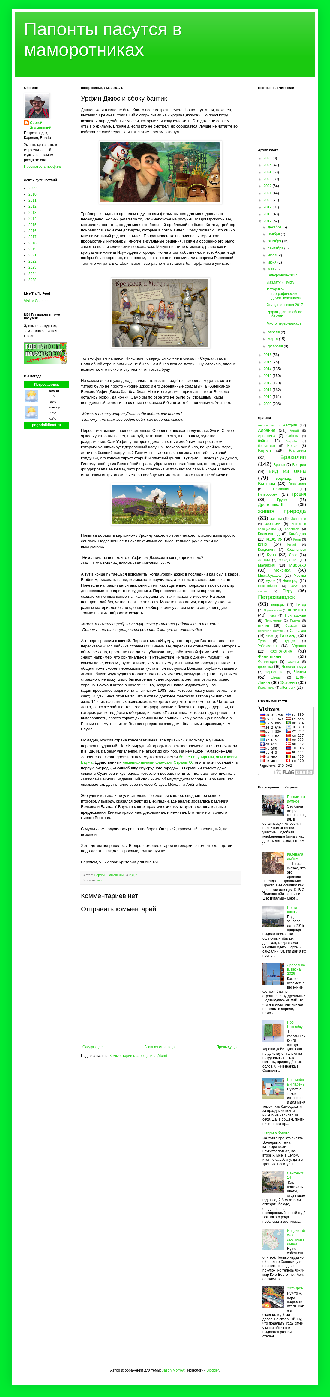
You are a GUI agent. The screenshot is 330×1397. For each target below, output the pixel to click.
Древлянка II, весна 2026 (296, 969)
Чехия (300, 671)
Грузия (282, 500)
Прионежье (273, 620)
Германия (281, 489)
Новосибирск (268, 586)
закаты (276, 519)
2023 (32, 267)
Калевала (292, 529)
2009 (32, 188)
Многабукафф (270, 575)
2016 (32, 231)
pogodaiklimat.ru (46, 425)
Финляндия (267, 661)
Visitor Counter (36, 301)
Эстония (288, 682)
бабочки (292, 436)
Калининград (269, 534)
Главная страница (160, 1047)
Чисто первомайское (284, 323)
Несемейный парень (295, 1082)
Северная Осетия (270, 630)
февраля (276, 346)
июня (273, 262)
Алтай (294, 430)
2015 (32, 225)
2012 (32, 206)
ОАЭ (294, 586)
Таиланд (288, 635)
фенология (281, 651)
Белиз (292, 446)
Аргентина (266, 436)
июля (273, 255)
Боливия (297, 450)
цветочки (265, 667)
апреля (274, 332)
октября (275, 241)
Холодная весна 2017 (285, 305)
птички (263, 625)
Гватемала (297, 484)
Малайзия (266, 565)
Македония (288, 560)
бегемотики (266, 445)
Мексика (282, 570)
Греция (299, 494)
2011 (32, 200)
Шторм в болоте (276, 1133)
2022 (32, 261)
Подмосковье (273, 610)
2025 (32, 280)
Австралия (266, 425)
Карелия (274, 539)
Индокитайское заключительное (296, 1237)
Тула (262, 641)
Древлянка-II (271, 504)
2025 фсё (295, 1288)
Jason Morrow (173, 1370)
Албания (266, 430)
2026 (268, 158)
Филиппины (269, 656)
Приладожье (295, 615)
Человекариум (294, 667)
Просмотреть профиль (43, 166)
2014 (32, 219)
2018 (32, 243)
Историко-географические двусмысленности (284, 293)
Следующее (92, 1047)
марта (273, 339)
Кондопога (266, 549)
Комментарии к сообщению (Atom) (138, 1056)
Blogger (212, 1370)
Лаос (293, 555)
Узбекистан (267, 646)
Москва (300, 575)
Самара (291, 625)
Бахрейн (291, 441)
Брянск (279, 465)
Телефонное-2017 (282, 275)
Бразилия (293, 457)
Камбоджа (297, 534)
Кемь (297, 539)
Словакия (298, 631)
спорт (269, 636)
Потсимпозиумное (296, 799)
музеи (271, 581)
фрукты (293, 661)
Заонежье (298, 518)
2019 (32, 249)
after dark (288, 687)
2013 (32, 213)
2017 (32, 237)
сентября (276, 248)
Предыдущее (227, 1047)
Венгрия (299, 465)
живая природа (282, 511)
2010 (32, 194)
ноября (274, 234)
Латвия (264, 560)
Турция (289, 641)
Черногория (274, 672)
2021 (32, 255)
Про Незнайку (295, 1024)
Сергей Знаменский (41, 125)
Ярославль (266, 687)
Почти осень (292, 910)
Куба (271, 554)
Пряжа (295, 620)
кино (100, 880)
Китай (291, 544)
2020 (268, 200)
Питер (301, 605)
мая (271, 269)
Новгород (290, 581)
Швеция (277, 677)
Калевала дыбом (295, 856)
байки (263, 441)
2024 (32, 274)
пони (272, 615)
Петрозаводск (46, 384)
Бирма (264, 450)
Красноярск (296, 549)
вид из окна (287, 471)
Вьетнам (266, 483)
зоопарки (272, 524)
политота (297, 609)
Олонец (263, 591)
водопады (284, 478)
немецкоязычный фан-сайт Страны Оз (158, 762)
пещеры (278, 605)
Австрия (290, 425)
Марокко (297, 565)
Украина (299, 646)
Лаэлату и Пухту (280, 282)
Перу (287, 590)
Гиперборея (268, 494)
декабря (275, 227)
